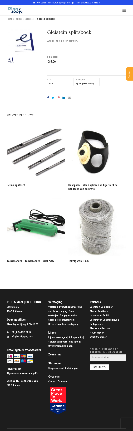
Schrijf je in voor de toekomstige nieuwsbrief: (108, 354)
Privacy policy (14, 368)
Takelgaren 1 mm (78, 261)
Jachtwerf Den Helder (101, 307)
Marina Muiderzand (100, 328)
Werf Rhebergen (98, 337)
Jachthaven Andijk (100, 315)
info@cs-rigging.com (22, 336)
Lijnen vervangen (57, 337)
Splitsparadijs (75, 337)
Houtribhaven (97, 332)
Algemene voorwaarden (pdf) (22, 373)
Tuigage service (68, 315)
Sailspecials (96, 324)
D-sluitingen (71, 368)
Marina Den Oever (99, 311)
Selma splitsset (16, 185)
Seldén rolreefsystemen (61, 319)
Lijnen (52, 332)
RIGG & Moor (13, 385)
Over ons (54, 376)
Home (9, 19)
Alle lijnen (74, 341)
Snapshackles (55, 368)
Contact (52, 381)
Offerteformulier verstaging (63, 324)
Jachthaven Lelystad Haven (104, 319)
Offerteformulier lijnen (60, 346)
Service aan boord (57, 341)
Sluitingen (54, 363)
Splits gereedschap (25, 19)
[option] (25, 42)
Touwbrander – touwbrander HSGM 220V (30, 261)
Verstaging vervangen (60, 307)
